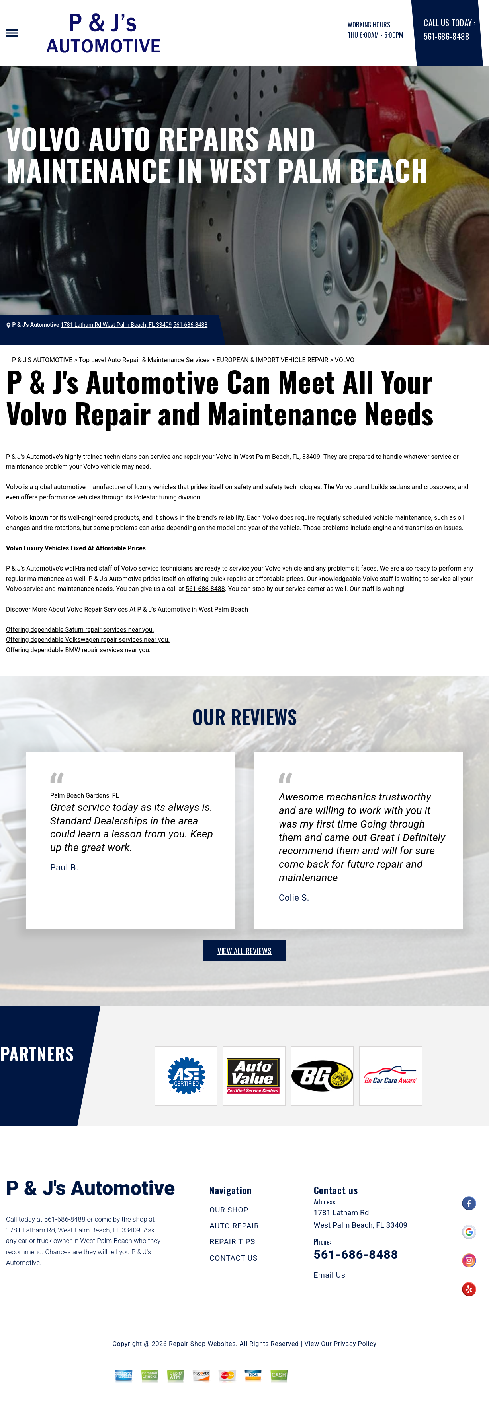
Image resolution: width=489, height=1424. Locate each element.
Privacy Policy (355, 1344)
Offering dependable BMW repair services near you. (78, 650)
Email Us (330, 1275)
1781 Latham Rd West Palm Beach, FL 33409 (116, 325)
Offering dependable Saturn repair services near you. (80, 629)
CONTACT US (233, 1258)
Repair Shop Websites (202, 1344)
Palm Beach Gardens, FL (84, 795)
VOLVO (344, 360)
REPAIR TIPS (232, 1241)
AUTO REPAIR (234, 1225)
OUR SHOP (228, 1209)
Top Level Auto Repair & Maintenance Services (144, 360)
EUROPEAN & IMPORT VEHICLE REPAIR (272, 360)
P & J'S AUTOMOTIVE (42, 360)
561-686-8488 (446, 36)
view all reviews (244, 950)
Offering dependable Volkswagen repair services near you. (88, 639)
